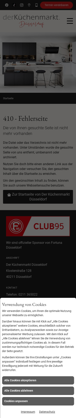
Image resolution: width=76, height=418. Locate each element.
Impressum (28, 411)
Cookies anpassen (16, 401)
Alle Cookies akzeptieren (20, 380)
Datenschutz (47, 411)
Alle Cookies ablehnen (18, 390)
